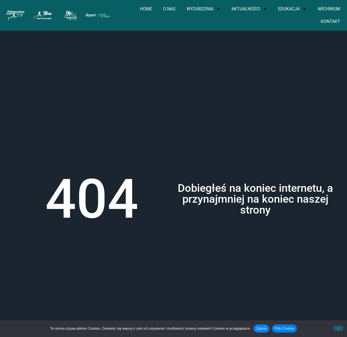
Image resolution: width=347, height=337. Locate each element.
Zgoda (261, 328)
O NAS (169, 8)
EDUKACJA (292, 9)
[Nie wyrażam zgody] (338, 328)
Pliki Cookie (284, 328)
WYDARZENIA (203, 9)
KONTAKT (330, 21)
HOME (146, 8)
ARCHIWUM (329, 8)
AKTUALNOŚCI (249, 9)
